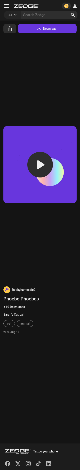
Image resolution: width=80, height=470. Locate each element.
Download (46, 28)
